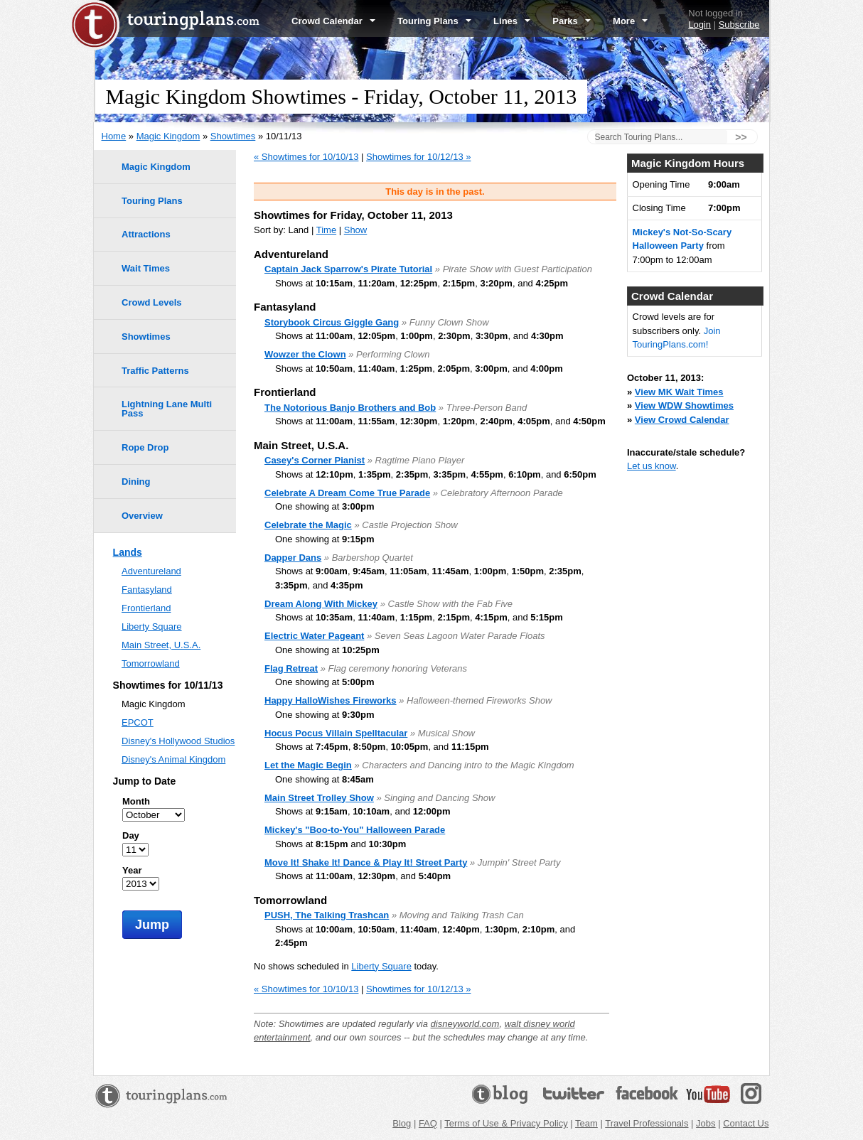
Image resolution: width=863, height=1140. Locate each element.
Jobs (705, 1123)
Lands (127, 552)
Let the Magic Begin (308, 765)
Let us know (651, 466)
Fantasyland (147, 589)
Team (586, 1123)
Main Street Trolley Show (319, 797)
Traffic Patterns (155, 370)
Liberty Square (381, 966)
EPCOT (138, 722)
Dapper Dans (292, 557)
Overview (142, 515)
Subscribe (739, 24)
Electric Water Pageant (314, 635)
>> (740, 137)
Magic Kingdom (168, 136)
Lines (511, 21)
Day (130, 835)
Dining (136, 481)
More (630, 21)
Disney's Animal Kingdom (173, 759)
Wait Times (146, 268)
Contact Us (745, 1123)
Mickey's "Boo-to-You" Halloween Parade (354, 829)
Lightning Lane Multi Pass (167, 409)
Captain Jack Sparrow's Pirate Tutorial (348, 269)
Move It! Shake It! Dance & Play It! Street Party (365, 862)
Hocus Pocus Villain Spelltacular (335, 733)
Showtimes (233, 136)
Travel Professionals (646, 1123)
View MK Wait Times (679, 392)
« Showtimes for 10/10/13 (306, 156)
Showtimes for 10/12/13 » (418, 156)
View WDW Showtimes (684, 405)
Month (136, 801)
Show (356, 230)
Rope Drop (145, 447)
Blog (401, 1123)
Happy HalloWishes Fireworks (330, 700)
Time (326, 230)
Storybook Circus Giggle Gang (331, 322)
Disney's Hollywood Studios (178, 741)
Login (699, 24)
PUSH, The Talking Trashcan (326, 915)
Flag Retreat (291, 668)
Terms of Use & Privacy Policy (505, 1123)
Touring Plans (434, 21)
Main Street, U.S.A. (161, 645)
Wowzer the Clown (305, 354)
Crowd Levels (152, 302)
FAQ (428, 1123)
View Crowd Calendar (682, 419)
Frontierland (146, 608)
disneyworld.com (465, 1023)
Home (114, 136)
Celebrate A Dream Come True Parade (347, 493)
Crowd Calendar (333, 21)
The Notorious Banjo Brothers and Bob (350, 407)
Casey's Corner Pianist (314, 460)
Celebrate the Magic (308, 525)
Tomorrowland (151, 663)
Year (131, 870)
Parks (571, 21)
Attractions (146, 234)
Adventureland (151, 571)
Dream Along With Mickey (320, 603)
